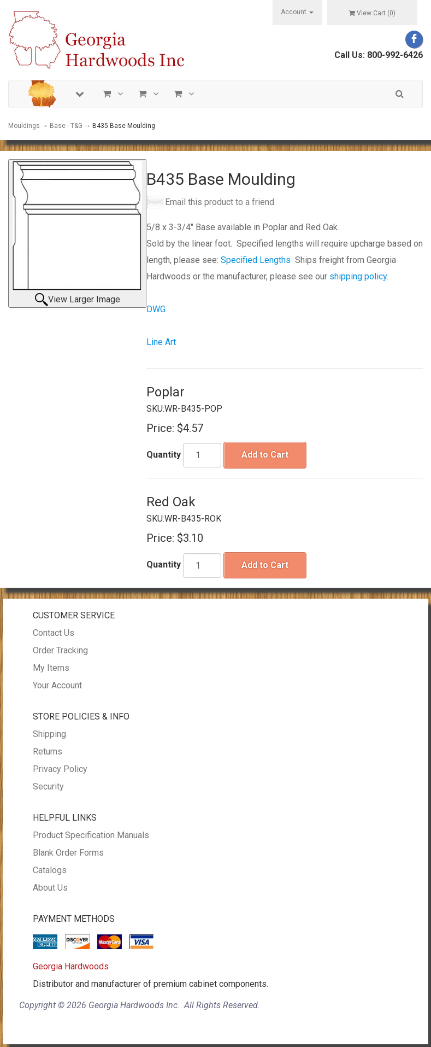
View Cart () (372, 13)
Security (48, 786)
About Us (50, 887)
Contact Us (53, 633)
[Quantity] (202, 455)
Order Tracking (60, 650)
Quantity (163, 454)
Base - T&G (66, 126)
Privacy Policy (60, 769)
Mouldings (24, 126)
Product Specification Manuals (91, 835)
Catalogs (50, 870)
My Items (51, 668)
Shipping (49, 734)
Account (297, 12)
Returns (47, 751)
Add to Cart (264, 454)
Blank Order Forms (68, 852)
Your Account (57, 685)
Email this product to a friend (219, 202)
